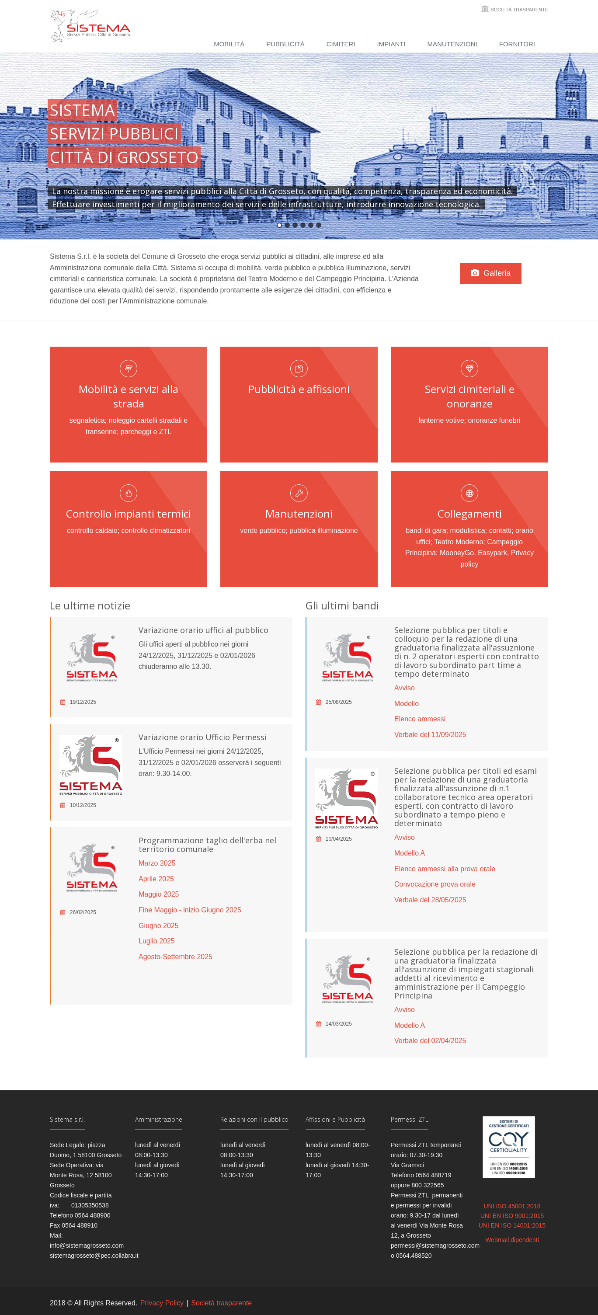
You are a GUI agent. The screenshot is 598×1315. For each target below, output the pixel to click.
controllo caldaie (92, 530)
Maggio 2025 (159, 894)
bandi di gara (426, 530)
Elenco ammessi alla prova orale (444, 869)
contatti (500, 530)
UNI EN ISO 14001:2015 (512, 1225)
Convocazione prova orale (435, 884)
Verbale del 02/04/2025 (430, 1040)
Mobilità (229, 44)
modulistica (467, 530)
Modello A (409, 853)
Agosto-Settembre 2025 (175, 956)
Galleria (492, 273)
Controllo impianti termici (128, 513)
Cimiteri (341, 44)
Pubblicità (285, 44)
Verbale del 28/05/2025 (430, 900)
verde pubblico (262, 530)
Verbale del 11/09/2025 (430, 734)
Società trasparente (519, 9)
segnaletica (87, 420)
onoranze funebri (494, 420)
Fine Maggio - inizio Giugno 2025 (190, 910)
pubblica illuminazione (323, 530)
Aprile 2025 (156, 879)
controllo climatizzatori (156, 530)
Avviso (404, 688)
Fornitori (517, 44)
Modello (406, 703)
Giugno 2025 (159, 925)
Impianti (391, 44)
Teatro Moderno (458, 542)
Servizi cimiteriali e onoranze (470, 396)
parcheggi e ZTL (146, 431)
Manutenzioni (452, 44)
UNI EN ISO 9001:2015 (512, 1215)
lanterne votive (441, 420)
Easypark (492, 553)
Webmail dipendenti (512, 1239)
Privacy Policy (162, 1303)
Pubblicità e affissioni (299, 389)
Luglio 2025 (157, 941)
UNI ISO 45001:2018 (512, 1206)
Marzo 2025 (157, 863)
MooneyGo (457, 553)
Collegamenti (470, 513)
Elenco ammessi (419, 719)
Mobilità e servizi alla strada (128, 396)
